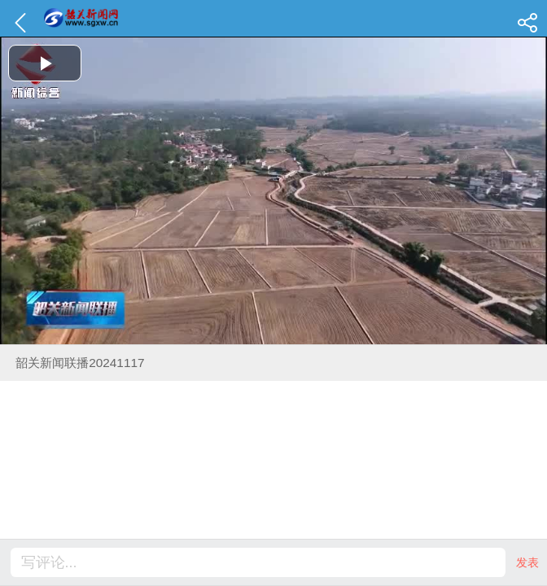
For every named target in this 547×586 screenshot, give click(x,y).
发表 (527, 562)
